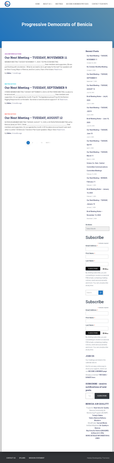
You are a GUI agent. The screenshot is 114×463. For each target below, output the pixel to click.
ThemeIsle (105, 458)
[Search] (100, 293)
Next (47, 142)
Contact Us (11, 458)
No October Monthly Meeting (97, 67)
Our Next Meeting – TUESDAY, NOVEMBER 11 (36, 57)
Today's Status (97, 415)
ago (16, 73)
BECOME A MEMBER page (97, 371)
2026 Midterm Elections (13, 54)
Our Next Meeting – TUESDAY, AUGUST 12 (33, 118)
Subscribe (102, 396)
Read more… (58, 69)
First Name (90, 253)
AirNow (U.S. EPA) (97, 433)
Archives (89, 225)
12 (41, 142)
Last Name (90, 261)
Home (37, 4)
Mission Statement (36, 458)
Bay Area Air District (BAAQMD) (97, 430)
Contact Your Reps (100, 4)
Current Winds (102, 423)
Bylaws (22, 458)
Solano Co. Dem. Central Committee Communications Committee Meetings (97, 167)
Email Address (92, 246)
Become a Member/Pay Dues (77, 4)
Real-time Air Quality (101, 408)
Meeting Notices (10, 84)
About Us (47, 4)
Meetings (59, 4)
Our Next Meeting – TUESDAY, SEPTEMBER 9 (36, 87)
